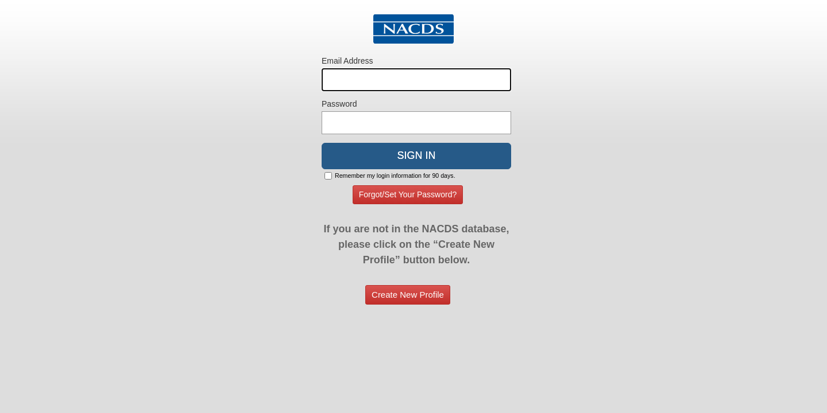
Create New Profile (408, 294)
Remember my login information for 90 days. (395, 175)
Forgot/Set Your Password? (408, 194)
